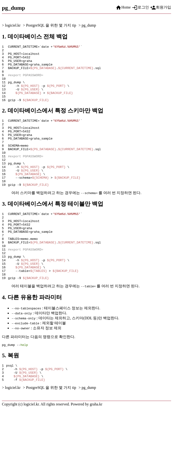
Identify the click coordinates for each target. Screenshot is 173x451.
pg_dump (89, 25)
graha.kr (96, 447)
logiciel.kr (12, 25)
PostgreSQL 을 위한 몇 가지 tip (51, 25)
